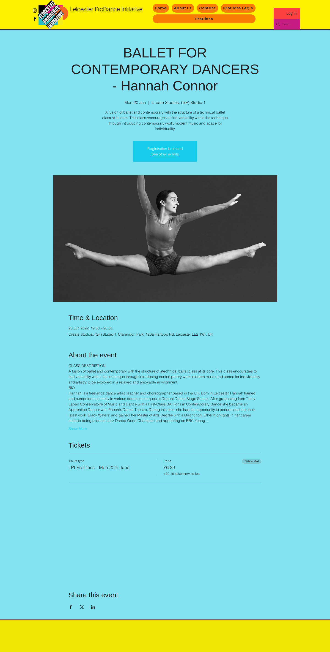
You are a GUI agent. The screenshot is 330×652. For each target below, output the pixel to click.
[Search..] (286, 24)
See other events (165, 154)
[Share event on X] (82, 607)
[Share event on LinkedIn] (93, 607)
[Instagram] (35, 10)
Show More (78, 428)
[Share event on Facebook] (71, 607)
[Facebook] (35, 19)
